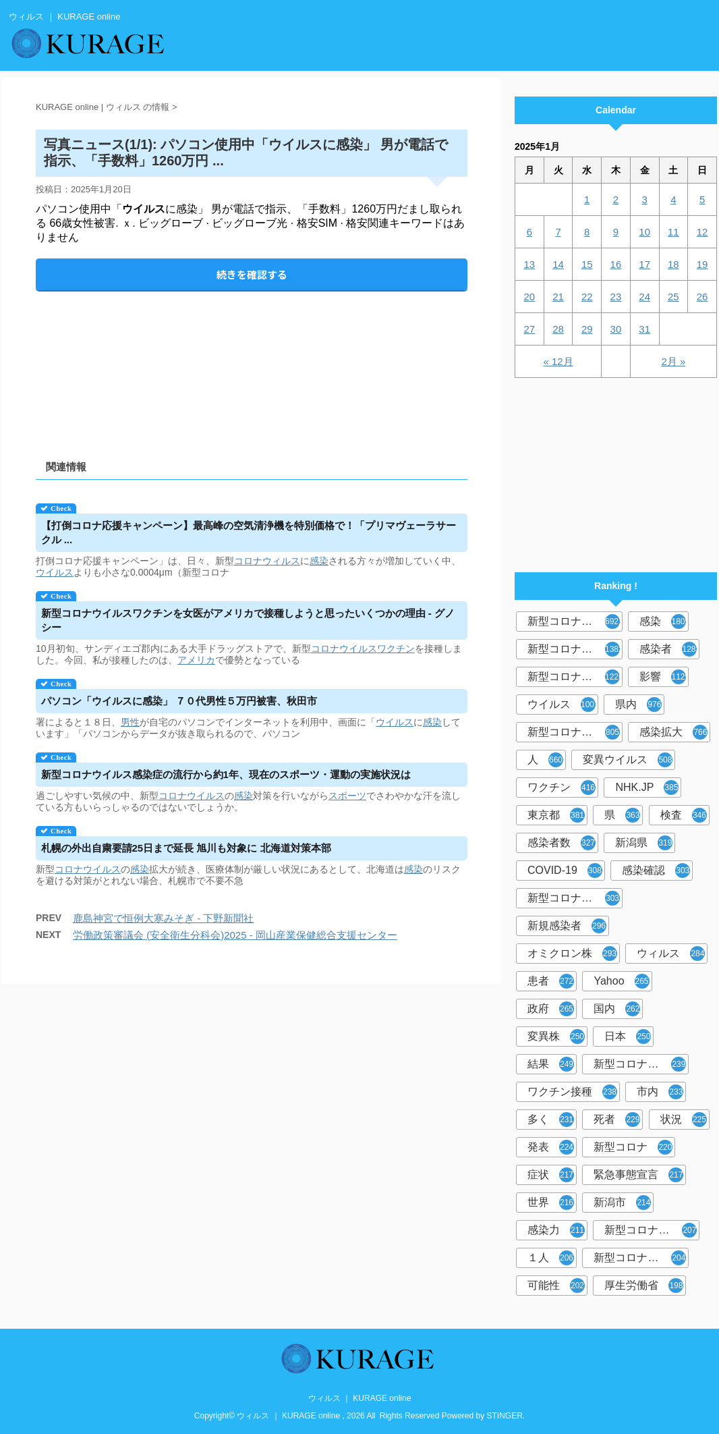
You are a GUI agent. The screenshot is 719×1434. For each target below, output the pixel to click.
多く (550, 1119)
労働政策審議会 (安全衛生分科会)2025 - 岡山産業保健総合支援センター (235, 935)
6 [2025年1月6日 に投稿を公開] (529, 232)
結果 (550, 1064)
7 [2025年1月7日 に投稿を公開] (557, 232)
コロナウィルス (267, 560)
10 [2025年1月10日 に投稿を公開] (644, 232)
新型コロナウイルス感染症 (575, 676)
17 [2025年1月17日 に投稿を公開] (644, 264)
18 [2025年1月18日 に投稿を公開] (673, 264)
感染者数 (561, 842)
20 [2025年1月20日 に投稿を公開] (530, 296)
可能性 (556, 1285)
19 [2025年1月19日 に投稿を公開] (702, 264)
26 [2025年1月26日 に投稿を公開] (702, 296)
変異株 (556, 1036)
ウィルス (671, 953)
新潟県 (643, 842)
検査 (683, 815)
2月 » (673, 361)
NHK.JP (647, 787)
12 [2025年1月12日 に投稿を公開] (702, 232)
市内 (660, 1091)
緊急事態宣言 (638, 1174)
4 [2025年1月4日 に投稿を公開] (673, 199)
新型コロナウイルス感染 (575, 732)
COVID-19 (564, 870)
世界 (550, 1202)
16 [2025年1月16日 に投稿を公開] (616, 264)
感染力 (556, 1230)
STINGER (505, 1416)
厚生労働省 (643, 1285)
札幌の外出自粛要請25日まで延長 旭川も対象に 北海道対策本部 (186, 848)
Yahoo (621, 981)
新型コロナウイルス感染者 (651, 1230)
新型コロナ (633, 1147)
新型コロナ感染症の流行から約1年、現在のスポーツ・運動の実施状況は (226, 774)
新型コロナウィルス (575, 649)
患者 (550, 981)
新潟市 (622, 1202)
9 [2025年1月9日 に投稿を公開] (616, 232)
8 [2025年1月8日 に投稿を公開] (586, 232)
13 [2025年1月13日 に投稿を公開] (530, 264)
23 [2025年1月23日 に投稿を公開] (616, 296)
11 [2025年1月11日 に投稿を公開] (673, 232)
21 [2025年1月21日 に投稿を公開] (558, 296)
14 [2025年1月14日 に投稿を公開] (558, 264)
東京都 (556, 815)
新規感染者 (566, 925)
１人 (550, 1257)
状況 (683, 1119)
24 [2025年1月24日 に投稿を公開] (644, 296)
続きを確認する (252, 274)
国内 (617, 1008)
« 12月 (558, 361)
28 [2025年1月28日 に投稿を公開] (558, 329)
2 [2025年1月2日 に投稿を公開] (616, 199)
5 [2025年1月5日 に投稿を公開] (702, 199)
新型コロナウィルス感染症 (575, 898)
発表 (550, 1147)
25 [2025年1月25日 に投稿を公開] (673, 296)
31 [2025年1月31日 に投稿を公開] (644, 329)
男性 (130, 722)
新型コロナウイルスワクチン (641, 1064)
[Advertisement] (251, 364)
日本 (627, 1036)
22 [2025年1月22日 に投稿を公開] (587, 296)
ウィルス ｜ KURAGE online (359, 1398)
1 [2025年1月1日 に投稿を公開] (586, 199)
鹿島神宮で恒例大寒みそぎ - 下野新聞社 (163, 918)
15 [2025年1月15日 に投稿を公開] (587, 264)
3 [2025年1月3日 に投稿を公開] (644, 199)
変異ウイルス (627, 759)
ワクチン (396, 648)
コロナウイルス (344, 648)
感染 (319, 560)
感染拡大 (673, 732)
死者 (617, 1119)
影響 (664, 676)
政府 (550, 1008)
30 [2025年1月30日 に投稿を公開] (616, 329)
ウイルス (55, 572)
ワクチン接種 (572, 1091)
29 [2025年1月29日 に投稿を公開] (587, 329)
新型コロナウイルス (575, 621)
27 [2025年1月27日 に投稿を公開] (530, 329)
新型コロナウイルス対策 (641, 1257)
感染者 (669, 649)
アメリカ (196, 660)
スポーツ (347, 795)
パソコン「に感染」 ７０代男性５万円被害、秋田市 (179, 701)
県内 (638, 704)
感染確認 (656, 870)
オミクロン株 (572, 953)
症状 (550, 1174)
